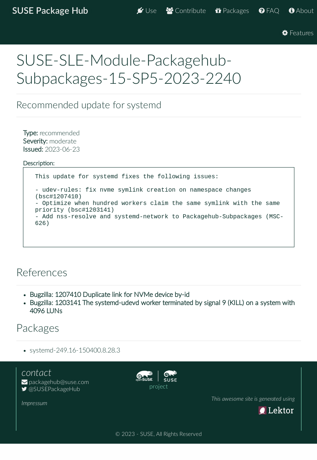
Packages (232, 10)
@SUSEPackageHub (51, 405)
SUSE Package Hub (50, 11)
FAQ (269, 10)
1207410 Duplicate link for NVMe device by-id (122, 311)
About (301, 10)
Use (146, 10)
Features (298, 33)
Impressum (34, 420)
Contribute (186, 10)
